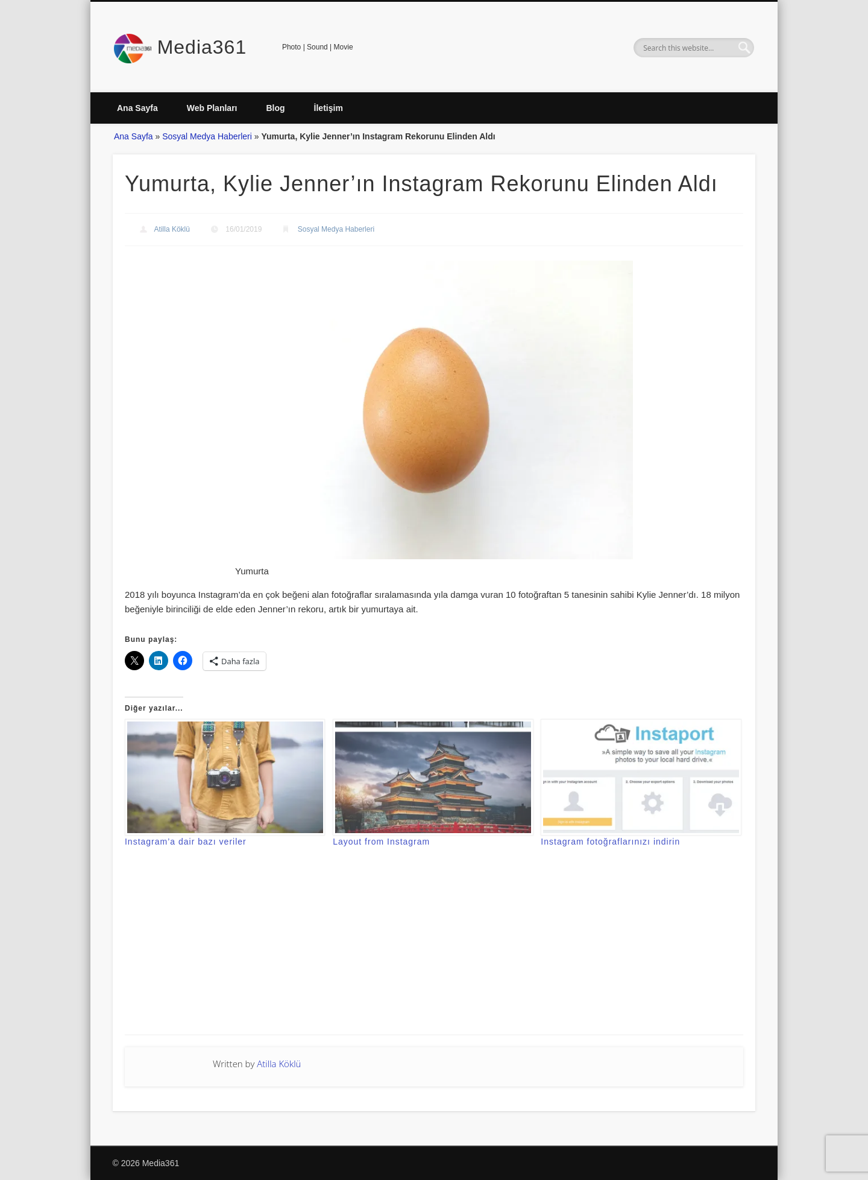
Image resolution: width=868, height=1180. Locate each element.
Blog (275, 108)
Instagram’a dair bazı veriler (186, 841)
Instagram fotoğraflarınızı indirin (610, 841)
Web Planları (212, 108)
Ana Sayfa (137, 108)
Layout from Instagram (381, 841)
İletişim (328, 108)
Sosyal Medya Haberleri (207, 136)
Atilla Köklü (172, 229)
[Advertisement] (434, 950)
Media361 (202, 47)
